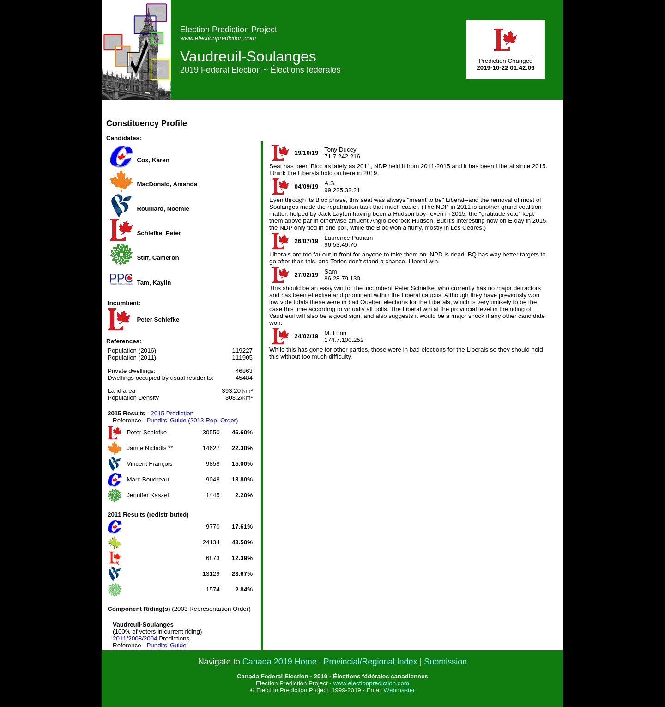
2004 (150, 638)
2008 (135, 638)
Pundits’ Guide (166, 645)
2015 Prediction (172, 413)
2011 (120, 638)
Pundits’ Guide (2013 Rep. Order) (192, 420)
